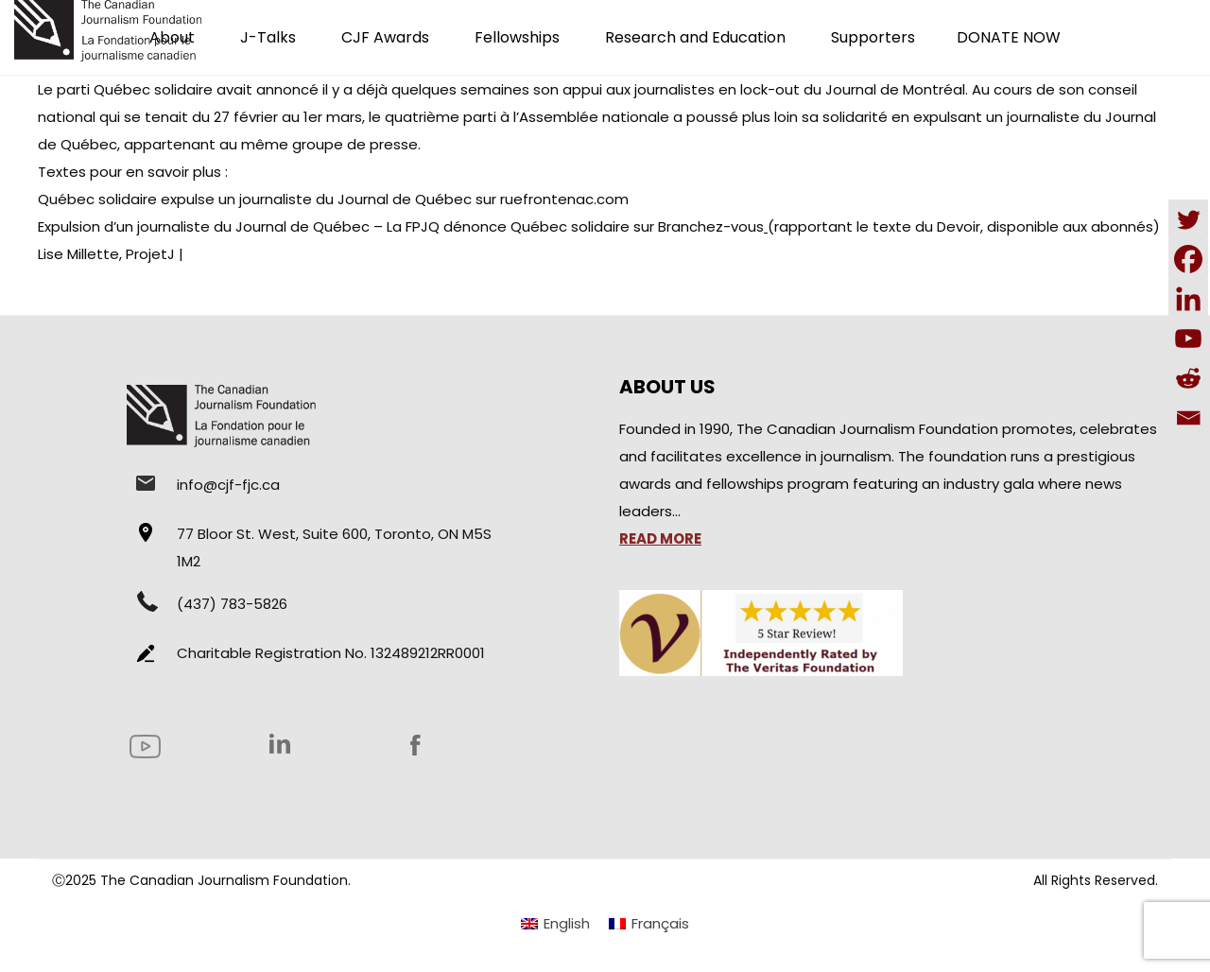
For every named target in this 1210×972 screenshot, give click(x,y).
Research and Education (695, 37)
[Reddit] (1188, 378)
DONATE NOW (1009, 37)
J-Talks (268, 37)
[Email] (1188, 418)
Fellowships (517, 37)
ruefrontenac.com (564, 199)
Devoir (958, 226)
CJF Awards (385, 37)
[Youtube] (1188, 338)
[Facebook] (1188, 259)
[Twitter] (1188, 219)
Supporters (873, 37)
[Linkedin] (1188, 299)
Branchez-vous (711, 226)
